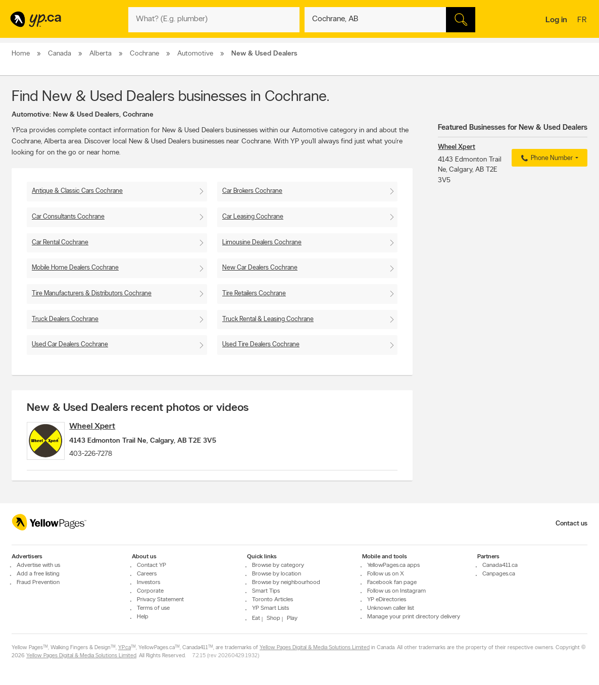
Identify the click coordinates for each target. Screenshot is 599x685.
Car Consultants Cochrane (68, 217)
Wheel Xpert (105, 427)
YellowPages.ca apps (393, 565)
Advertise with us (38, 565)
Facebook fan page (392, 582)
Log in (556, 20)
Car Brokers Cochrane (252, 191)
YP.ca (124, 648)
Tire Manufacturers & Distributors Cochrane (92, 293)
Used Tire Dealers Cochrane (261, 344)
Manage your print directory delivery (413, 617)
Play (292, 618)
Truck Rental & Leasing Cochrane (268, 319)
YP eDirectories (386, 600)
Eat (256, 618)
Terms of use (153, 608)
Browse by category (278, 565)
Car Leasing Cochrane (252, 217)
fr (583, 21)
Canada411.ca (500, 565)
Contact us (571, 523)
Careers (147, 574)
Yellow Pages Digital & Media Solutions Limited (315, 648)
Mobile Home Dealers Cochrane (75, 268)
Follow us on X (385, 574)
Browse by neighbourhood (286, 582)
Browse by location (276, 574)
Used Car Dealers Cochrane (70, 344)
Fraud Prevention (38, 582)
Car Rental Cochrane (60, 242)
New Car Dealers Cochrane (259, 268)
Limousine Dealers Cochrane (262, 242)
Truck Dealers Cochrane (65, 319)
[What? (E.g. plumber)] (214, 19)
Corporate (150, 591)
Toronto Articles (272, 600)
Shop (273, 618)
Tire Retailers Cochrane (254, 293)
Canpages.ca (498, 574)
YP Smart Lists (270, 608)
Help (142, 617)
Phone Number (546, 158)
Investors (148, 582)
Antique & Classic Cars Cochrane (77, 191)
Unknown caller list (390, 608)
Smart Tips (266, 591)
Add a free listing (38, 574)
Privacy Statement (160, 600)
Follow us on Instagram (396, 591)
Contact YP (151, 565)
